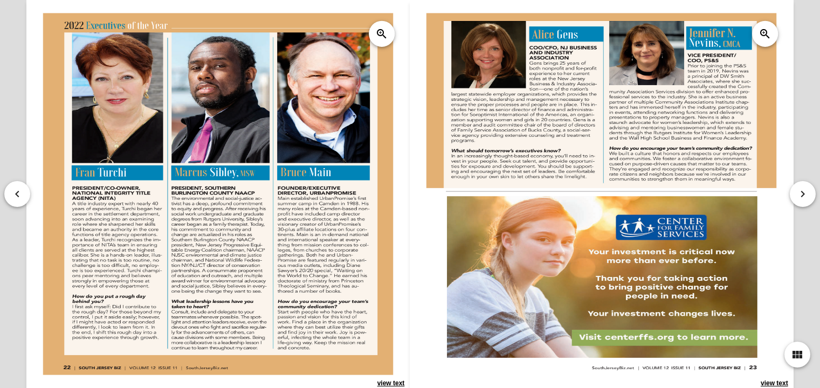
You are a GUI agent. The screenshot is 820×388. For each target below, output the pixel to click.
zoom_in (381, 33)
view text (391, 383)
